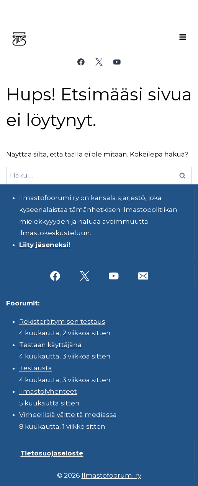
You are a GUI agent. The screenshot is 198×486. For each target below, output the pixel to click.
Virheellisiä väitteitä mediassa (68, 414)
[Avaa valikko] (182, 37)
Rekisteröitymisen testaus (62, 321)
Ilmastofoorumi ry (111, 475)
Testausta (35, 368)
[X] (99, 62)
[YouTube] (117, 62)
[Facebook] (81, 62)
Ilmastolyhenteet (48, 391)
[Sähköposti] (143, 276)
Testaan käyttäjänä (50, 345)
